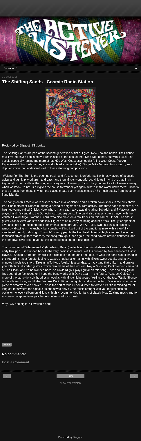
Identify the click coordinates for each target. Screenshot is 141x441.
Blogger (77, 437)
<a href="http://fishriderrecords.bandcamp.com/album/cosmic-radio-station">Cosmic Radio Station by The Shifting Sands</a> (70, 321)
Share (7, 344)
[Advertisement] (70, 10)
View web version (70, 382)
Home (70, 376)
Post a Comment (15, 362)
